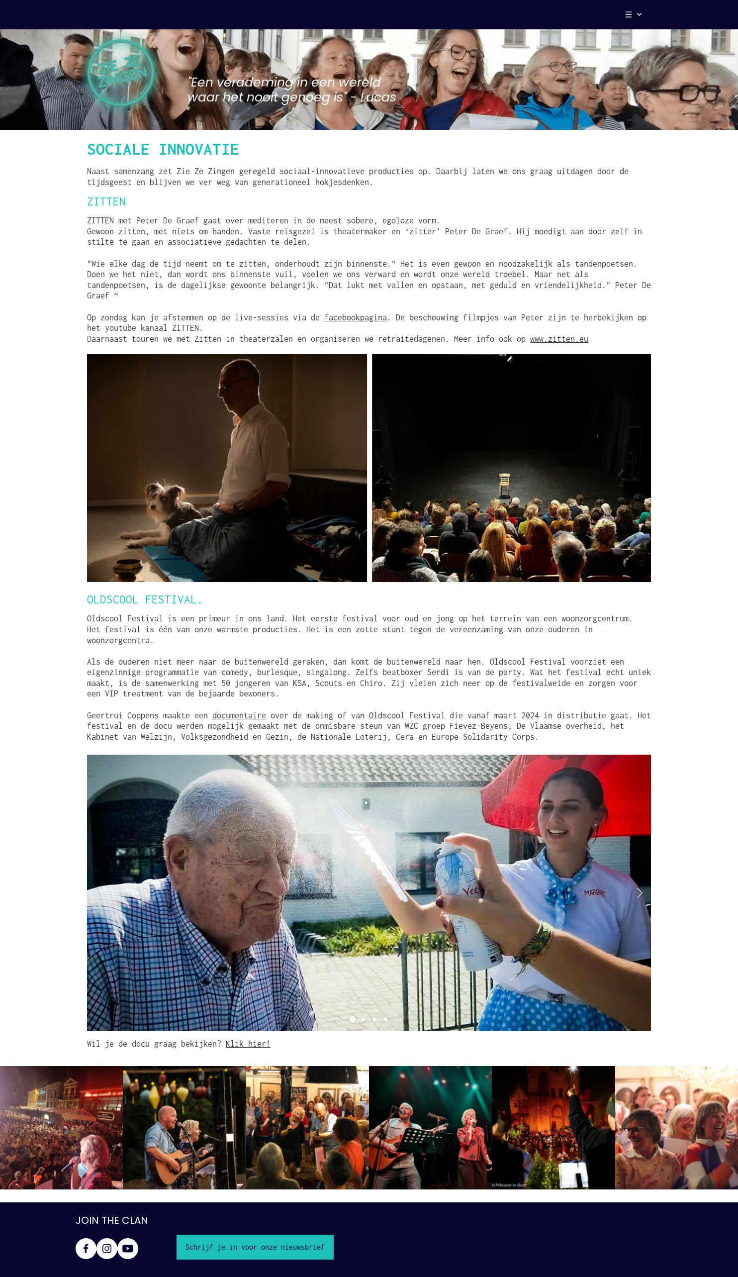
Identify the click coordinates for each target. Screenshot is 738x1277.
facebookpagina (355, 317)
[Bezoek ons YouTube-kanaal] (127, 1248)
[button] (98, 892)
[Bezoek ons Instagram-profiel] (106, 1248)
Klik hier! (248, 1043)
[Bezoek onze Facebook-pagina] (86, 1248)
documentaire (239, 715)
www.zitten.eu (559, 338)
